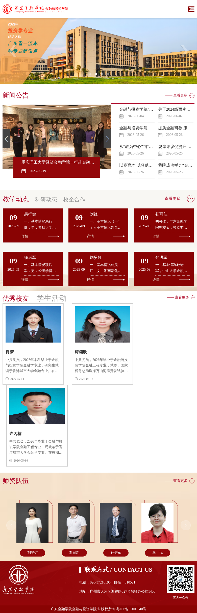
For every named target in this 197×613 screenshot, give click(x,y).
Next (184, 51)
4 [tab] (109, 75)
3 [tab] (103, 75)
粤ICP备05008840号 (131, 609)
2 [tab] (97, 75)
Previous (13, 51)
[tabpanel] (98, 51)
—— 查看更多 (176, 95)
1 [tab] (91, 75)
